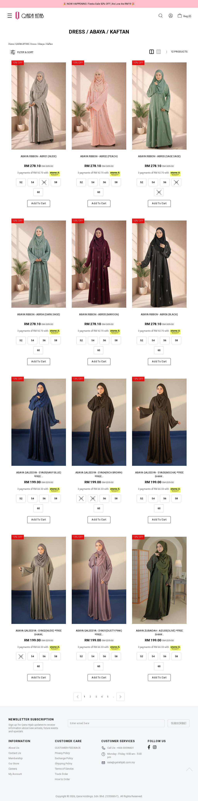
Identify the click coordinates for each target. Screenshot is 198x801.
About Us (14, 747)
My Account (15, 774)
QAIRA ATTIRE (22, 44)
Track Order (61, 774)
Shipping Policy (63, 763)
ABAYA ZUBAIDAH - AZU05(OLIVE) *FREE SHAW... (159, 632)
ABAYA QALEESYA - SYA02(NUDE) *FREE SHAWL (38, 632)
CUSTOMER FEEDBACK (68, 747)
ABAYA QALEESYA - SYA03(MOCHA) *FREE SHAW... (159, 474)
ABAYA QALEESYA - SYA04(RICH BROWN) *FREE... (98, 474)
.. (113, 696)
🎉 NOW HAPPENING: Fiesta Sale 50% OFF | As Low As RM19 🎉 (99, 3)
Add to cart (38, 203)
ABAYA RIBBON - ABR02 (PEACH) (99, 156)
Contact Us (15, 753)
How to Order (62, 779)
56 (105, 181)
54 (33, 181)
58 (56, 181)
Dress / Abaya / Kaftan (42, 44)
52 (22, 181)
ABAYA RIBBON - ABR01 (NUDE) (38, 156)
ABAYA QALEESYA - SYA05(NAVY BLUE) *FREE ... (38, 474)
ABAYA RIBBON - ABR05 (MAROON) (99, 314)
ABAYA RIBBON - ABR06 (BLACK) (159, 314)
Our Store (14, 763)
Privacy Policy (62, 753)
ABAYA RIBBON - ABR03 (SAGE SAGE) (159, 156)
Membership (16, 758)
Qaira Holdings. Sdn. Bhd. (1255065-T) (97, 796)
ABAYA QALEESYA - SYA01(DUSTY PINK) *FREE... (99, 632)
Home (11, 44)
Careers (13, 768)
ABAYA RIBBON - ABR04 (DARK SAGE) (38, 314)
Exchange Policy (64, 758)
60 (39, 191)
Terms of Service (64, 768)
